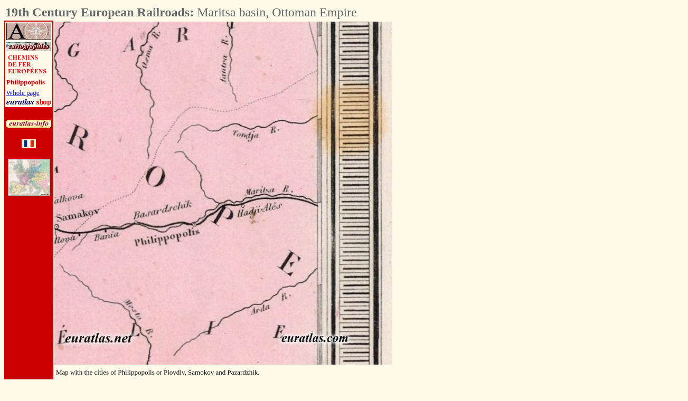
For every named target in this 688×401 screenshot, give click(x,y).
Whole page (22, 93)
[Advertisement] (451, 180)
